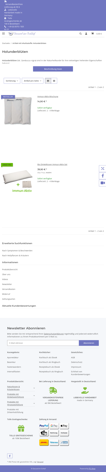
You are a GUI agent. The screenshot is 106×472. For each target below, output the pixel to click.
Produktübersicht (10, 269)
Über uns (6, 274)
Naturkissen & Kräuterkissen (13, 388)
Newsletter (7, 284)
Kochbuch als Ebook (48, 357)
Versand (40, 462)
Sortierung (11, 81)
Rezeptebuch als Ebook (49, 367)
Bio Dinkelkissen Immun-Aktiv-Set (52, 164)
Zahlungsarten (8, 299)
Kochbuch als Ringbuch (49, 362)
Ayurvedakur (13, 357)
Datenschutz (76, 362)
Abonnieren (88, 343)
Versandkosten (8, 289)
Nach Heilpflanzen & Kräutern (15, 255)
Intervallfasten (13, 371)
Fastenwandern (14, 367)
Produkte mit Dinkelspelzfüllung (15, 395)
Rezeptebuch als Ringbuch (51, 371)
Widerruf (6, 294)
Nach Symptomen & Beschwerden (17, 250)
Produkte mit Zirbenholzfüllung (15, 410)
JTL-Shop (92, 468)
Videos (5, 279)
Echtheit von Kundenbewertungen (80, 373)
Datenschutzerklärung (54, 334)
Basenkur (11, 362)
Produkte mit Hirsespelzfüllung (15, 403)
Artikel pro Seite (31, 81)
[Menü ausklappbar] (3, 32)
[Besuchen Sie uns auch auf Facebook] (10, 456)
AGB (73, 357)
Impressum (76, 367)
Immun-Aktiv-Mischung (47, 96)
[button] (81, 33)
